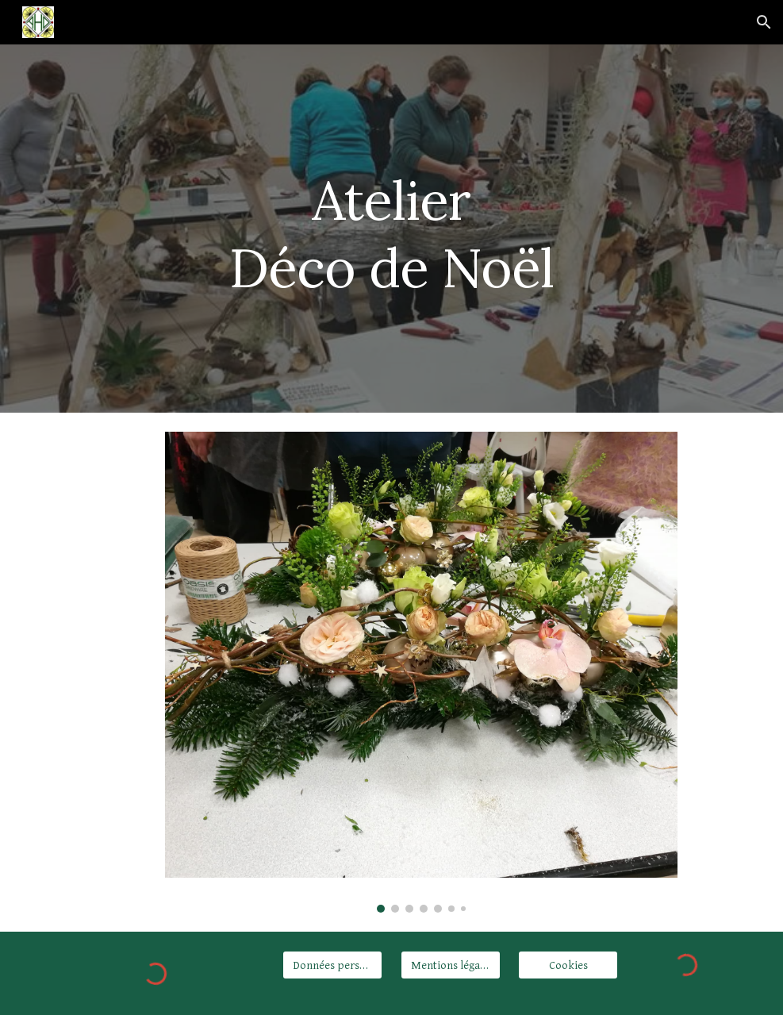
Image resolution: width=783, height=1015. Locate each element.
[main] (392, 229)
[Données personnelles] (332, 965)
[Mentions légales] (450, 965)
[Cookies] (568, 965)
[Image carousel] (421, 672)
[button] (764, 22)
